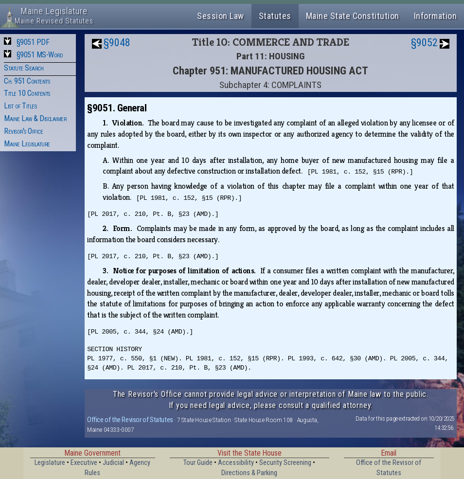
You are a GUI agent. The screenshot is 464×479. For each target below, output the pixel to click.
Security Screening (285, 463)
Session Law (220, 16)
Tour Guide (198, 463)
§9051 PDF (33, 42)
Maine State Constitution (352, 16)
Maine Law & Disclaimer (35, 118)
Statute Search (23, 67)
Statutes (275, 16)
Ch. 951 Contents (27, 81)
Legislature (50, 463)
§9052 (424, 42)
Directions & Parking (249, 473)
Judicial (113, 463)
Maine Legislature (27, 143)
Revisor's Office (23, 131)
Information (435, 16)
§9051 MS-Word (40, 54)
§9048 (117, 42)
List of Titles (20, 105)
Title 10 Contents (27, 93)
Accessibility (236, 463)
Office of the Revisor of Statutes (130, 419)
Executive (84, 463)
